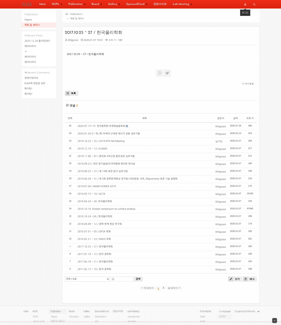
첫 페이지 (147, 289)
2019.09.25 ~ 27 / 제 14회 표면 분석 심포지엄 (104, 172)
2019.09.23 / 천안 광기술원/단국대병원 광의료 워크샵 (108, 165)
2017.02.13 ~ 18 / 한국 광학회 (96, 270)
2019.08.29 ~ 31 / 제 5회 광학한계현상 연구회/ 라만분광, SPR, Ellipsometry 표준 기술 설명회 (129, 180)
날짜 (234, 120)
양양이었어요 (31, 78)
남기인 (217, 143)
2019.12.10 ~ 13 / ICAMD (94, 150)
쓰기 (232, 280)
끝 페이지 (174, 289)
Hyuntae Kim (134, 319)
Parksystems (100, 319)
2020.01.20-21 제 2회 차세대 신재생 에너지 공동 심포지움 (110, 135)
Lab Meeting (182, 4)
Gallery (114, 4)
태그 (247, 280)
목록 (71, 94)
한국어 (222, 319)
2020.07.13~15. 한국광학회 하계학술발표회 (103, 127)
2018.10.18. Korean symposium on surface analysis (108, 210)
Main (42, 4)
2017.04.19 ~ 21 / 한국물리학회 (96, 263)
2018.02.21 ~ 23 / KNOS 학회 (95, 240)
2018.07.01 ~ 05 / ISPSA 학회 (95, 233)
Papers (28, 20)
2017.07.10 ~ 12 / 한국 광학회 (96, 255)
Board (97, 4)
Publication (76, 4)
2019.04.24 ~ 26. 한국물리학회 (96, 203)
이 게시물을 (247, 85)
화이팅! (29, 88)
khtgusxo (74, 41)
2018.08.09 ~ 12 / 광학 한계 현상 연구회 (101, 225)
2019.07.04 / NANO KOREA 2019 (98, 188)
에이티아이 (30, 46)
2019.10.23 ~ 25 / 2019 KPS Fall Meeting (102, 142)
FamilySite (205, 314)
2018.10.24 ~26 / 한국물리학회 (96, 218)
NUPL (57, 4)
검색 (139, 280)
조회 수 (248, 120)
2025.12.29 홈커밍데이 (37, 41)
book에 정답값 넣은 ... (36, 83)
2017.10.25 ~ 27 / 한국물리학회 (95, 34)
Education (74, 319)
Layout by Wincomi (245, 314)
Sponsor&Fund (136, 4)
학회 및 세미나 (32, 25)
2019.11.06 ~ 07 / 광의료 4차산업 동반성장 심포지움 (107, 157)
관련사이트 (160, 4)
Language (225, 314)
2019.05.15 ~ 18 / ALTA (93, 195)
